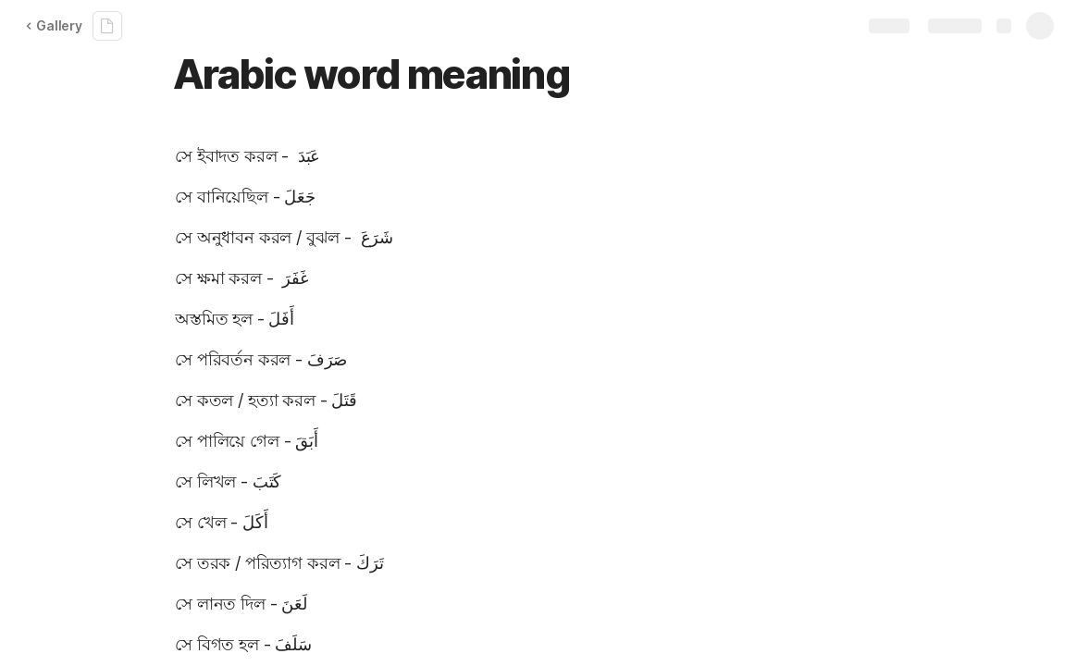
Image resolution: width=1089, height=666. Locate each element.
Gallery (53, 25)
